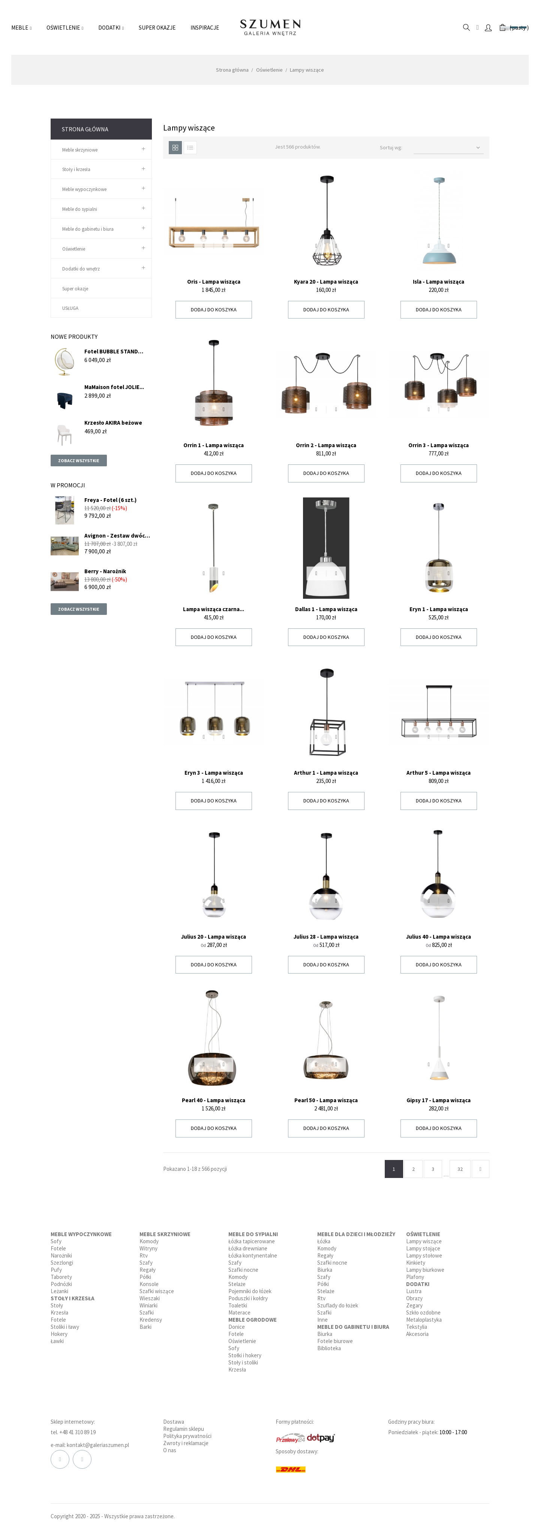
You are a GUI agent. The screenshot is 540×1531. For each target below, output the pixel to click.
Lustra (414, 1291)
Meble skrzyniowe (80, 150)
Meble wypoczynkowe (84, 189)
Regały (148, 1269)
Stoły (57, 1305)
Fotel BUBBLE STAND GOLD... (111, 351)
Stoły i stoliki (243, 1362)
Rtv (144, 1255)
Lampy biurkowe (425, 1269)
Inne (322, 1319)
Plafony (415, 1276)
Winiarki (149, 1305)
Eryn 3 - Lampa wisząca (213, 772)
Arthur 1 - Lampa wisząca (326, 772)
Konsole (149, 1284)
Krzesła (59, 1312)
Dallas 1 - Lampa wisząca (326, 609)
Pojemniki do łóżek (250, 1291)
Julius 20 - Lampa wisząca (213, 936)
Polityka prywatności (187, 1435)
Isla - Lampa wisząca (438, 281)
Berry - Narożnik (105, 571)
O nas (169, 1450)
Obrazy (414, 1298)
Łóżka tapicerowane (251, 1241)
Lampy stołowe (424, 1255)
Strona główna (85, 129)
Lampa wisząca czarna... (213, 609)
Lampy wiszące (424, 1241)
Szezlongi (62, 1262)
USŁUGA (70, 308)
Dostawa (173, 1421)
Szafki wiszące (157, 1291)
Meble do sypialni (79, 209)
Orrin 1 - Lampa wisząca (213, 445)
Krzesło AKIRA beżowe (113, 422)
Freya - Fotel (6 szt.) (110, 499)
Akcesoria (417, 1333)
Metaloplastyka (424, 1319)
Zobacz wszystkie (78, 460)
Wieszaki (150, 1298)
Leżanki (59, 1291)
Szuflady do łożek (337, 1305)
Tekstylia (416, 1326)
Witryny (149, 1248)
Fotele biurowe (335, 1341)
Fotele (58, 1248)
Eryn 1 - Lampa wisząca (439, 609)
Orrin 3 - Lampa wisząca (438, 445)
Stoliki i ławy (65, 1326)
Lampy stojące (423, 1248)
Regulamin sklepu (183, 1428)
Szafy (146, 1262)
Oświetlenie (73, 249)
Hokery (59, 1333)
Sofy (56, 1241)
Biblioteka (329, 1348)
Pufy (56, 1269)
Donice (236, 1326)
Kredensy (151, 1319)
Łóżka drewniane (247, 1248)
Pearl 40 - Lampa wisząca (213, 1100)
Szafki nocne (243, 1269)
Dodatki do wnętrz (81, 269)
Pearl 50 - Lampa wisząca (326, 1100)
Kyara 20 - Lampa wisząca (326, 281)
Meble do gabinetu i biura (88, 229)
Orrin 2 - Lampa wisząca (326, 445)
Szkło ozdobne (423, 1312)
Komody (149, 1241)
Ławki (57, 1341)
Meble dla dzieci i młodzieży (356, 1234)
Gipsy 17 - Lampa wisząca (438, 1100)
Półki (145, 1276)
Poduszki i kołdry (248, 1298)
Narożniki (61, 1255)
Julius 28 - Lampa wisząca (326, 936)
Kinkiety (415, 1262)
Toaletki (237, 1305)
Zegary (414, 1305)
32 (460, 1169)
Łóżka (323, 1241)
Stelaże (237, 1284)
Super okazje (75, 288)
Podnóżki (61, 1284)
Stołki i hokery (244, 1355)
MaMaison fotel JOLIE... (114, 387)
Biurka (324, 1269)
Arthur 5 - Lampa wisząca (438, 772)
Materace (239, 1312)
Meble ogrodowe (252, 1319)
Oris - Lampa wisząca (213, 281)
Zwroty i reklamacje (185, 1443)
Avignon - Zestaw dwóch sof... (116, 535)
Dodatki (417, 1284)
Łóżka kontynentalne (252, 1255)
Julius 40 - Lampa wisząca (438, 936)
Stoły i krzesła (76, 169)
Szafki (147, 1312)
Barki (146, 1326)
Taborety (61, 1276)
